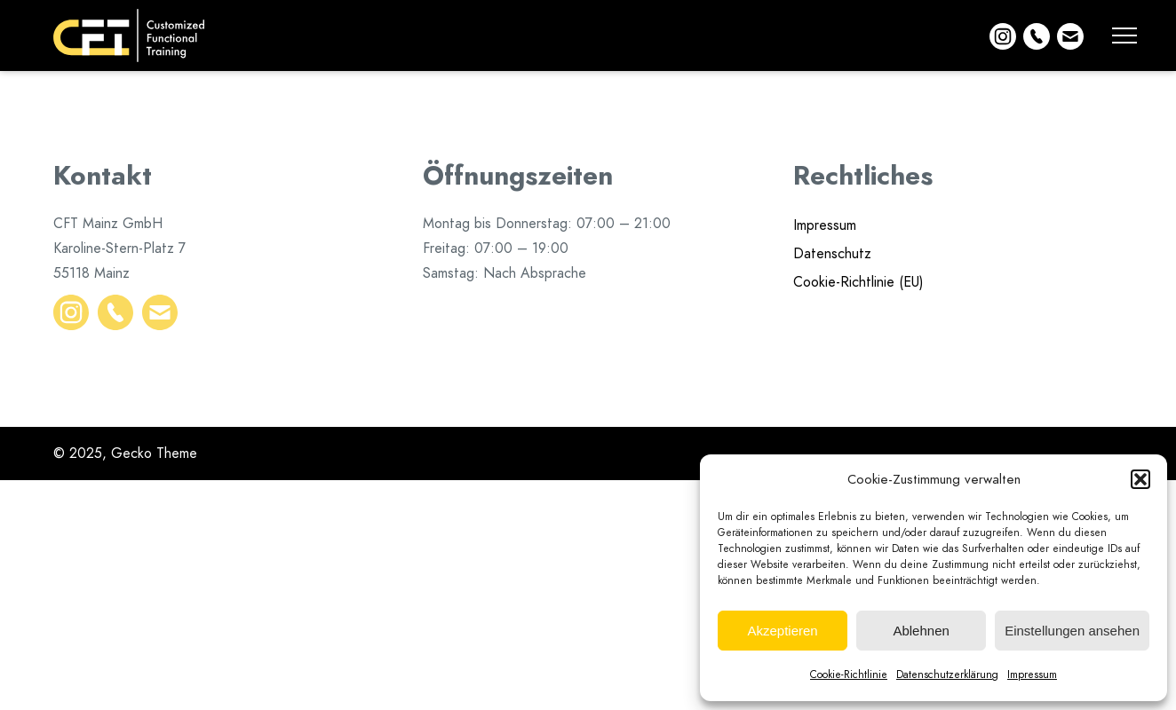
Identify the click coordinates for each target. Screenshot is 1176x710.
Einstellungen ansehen (1072, 630)
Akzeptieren (782, 630)
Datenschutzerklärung (947, 674)
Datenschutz (832, 254)
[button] (1140, 479)
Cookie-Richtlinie (848, 674)
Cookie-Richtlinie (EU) (858, 282)
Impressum (1032, 674)
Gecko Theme (154, 453)
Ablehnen (921, 630)
